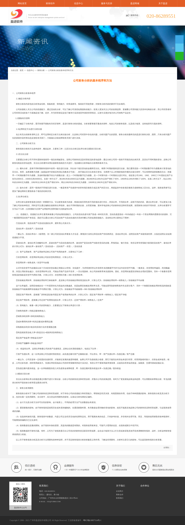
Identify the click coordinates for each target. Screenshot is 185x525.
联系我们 (119, 498)
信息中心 (78, 3)
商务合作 (119, 495)
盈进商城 (134, 3)
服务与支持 (106, 3)
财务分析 (41, 70)
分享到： (167, 448)
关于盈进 (163, 3)
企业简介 (119, 491)
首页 (21, 70)
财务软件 (50, 3)
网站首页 (22, 3)
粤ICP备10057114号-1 (92, 520)
